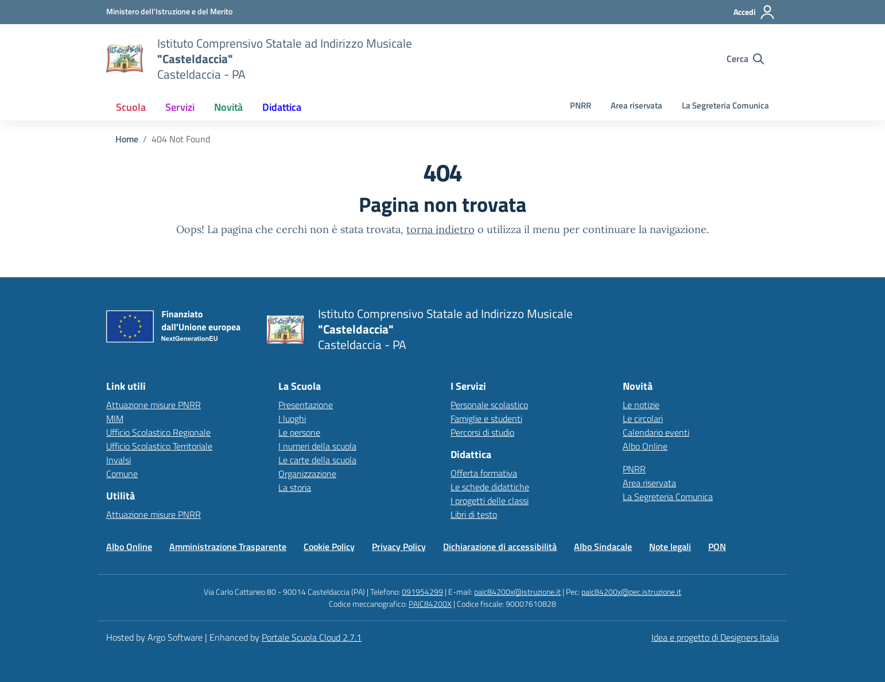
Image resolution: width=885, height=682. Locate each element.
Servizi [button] (180, 107)
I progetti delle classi (490, 500)
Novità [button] (228, 107)
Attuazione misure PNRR (153, 405)
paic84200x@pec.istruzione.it (631, 592)
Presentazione (305, 405)
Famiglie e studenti (486, 418)
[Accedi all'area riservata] (754, 12)
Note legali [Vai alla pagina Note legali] (670, 546)
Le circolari (643, 418)
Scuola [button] (131, 107)
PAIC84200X (430, 604)
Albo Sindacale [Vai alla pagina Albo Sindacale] (603, 546)
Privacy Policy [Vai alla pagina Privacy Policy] (399, 546)
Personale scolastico (489, 405)
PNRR (580, 105)
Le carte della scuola (317, 460)
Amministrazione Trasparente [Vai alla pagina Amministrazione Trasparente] (227, 546)
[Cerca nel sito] (745, 58)
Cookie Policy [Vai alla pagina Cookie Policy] (329, 546)
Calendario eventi (656, 432)
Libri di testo (474, 514)
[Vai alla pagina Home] (126, 139)
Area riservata (636, 105)
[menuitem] (131, 107)
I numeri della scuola (317, 446)
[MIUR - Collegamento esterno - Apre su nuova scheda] (169, 11)
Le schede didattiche (490, 487)
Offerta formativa (484, 473)
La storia (294, 487)
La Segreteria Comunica (725, 105)
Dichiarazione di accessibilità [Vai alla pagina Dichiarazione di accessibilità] (500, 546)
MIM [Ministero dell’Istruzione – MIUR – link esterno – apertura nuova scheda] (114, 418)
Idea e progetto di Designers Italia (715, 637)
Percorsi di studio (482, 432)
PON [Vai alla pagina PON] (717, 546)
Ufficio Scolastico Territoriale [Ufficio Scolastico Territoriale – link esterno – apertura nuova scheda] (159, 446)
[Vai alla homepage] (124, 58)
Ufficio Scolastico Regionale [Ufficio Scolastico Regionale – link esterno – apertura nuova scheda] (158, 432)
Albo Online (645, 446)
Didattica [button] (281, 107)
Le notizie (641, 405)
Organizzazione (307, 473)
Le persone (299, 432)
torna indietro (440, 229)
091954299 (422, 592)
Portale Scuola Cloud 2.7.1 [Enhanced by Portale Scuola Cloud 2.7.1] (312, 637)
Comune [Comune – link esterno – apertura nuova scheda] (122, 473)
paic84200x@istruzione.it (517, 592)
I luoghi (292, 418)
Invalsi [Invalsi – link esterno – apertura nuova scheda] (118, 460)
